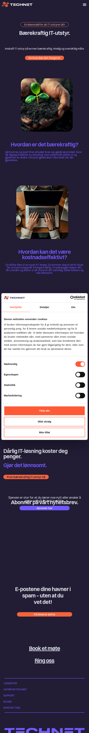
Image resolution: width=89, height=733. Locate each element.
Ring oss (44, 660)
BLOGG (7, 701)
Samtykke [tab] (16, 307)
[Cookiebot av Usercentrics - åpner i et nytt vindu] (70, 298)
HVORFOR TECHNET (15, 689)
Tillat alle (44, 410)
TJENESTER (10, 683)
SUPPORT (9, 695)
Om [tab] (73, 307)
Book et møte (44, 648)
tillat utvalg (44, 421)
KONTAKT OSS (11, 707)
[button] (84, 4)
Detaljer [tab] (44, 307)
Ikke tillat (44, 432)
